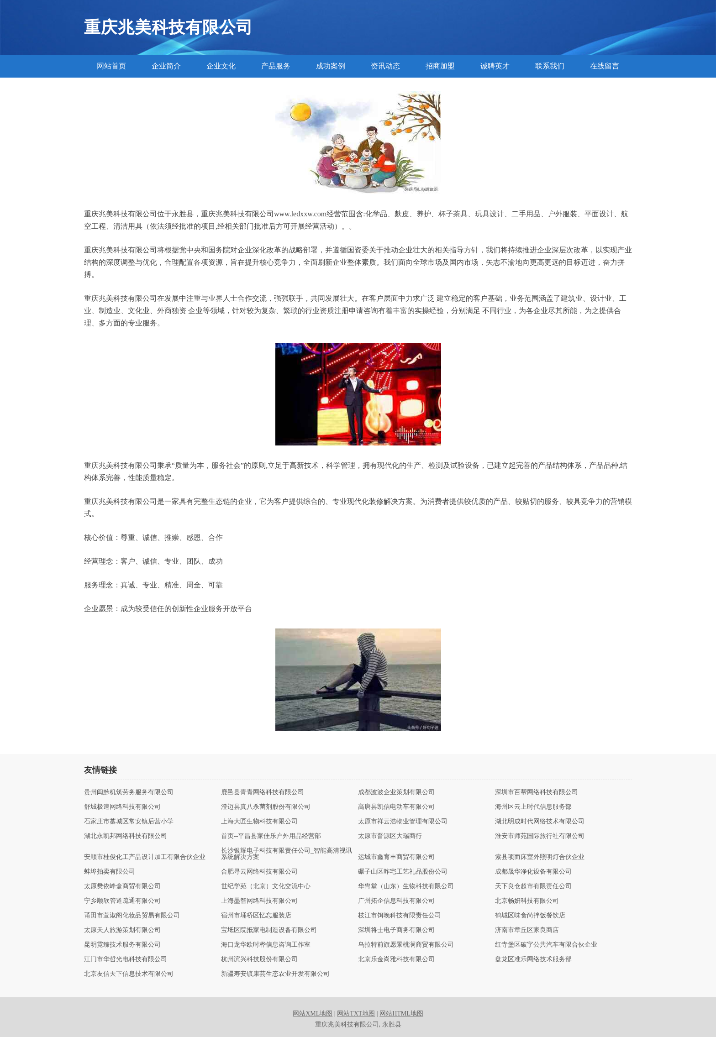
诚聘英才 (495, 66)
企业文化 (221, 66)
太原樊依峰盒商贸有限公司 (122, 886)
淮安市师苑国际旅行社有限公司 (539, 836)
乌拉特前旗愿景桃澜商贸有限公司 (406, 945)
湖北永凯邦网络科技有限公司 (125, 836)
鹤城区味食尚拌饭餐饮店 (530, 915)
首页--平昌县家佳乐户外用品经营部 (271, 836)
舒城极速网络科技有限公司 (122, 807)
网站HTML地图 (401, 1013)
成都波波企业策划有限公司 (396, 792)
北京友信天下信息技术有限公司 (129, 974)
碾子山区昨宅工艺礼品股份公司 (403, 872)
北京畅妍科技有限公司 (527, 901)
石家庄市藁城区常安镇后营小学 (129, 821)
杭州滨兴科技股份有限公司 (259, 959)
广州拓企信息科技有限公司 (396, 901)
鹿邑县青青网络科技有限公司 (262, 792)
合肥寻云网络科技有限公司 (259, 872)
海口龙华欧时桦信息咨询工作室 (266, 945)
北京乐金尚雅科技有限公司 (396, 959)
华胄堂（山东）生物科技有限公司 (406, 886)
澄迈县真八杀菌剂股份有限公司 (266, 807)
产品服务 (275, 66)
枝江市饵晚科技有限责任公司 (399, 915)
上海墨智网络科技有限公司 (259, 901)
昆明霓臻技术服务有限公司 (122, 945)
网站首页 (111, 66)
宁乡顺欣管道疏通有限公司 (122, 901)
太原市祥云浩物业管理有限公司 (403, 821)
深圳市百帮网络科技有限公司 (536, 792)
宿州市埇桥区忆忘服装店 (256, 915)
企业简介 (166, 66)
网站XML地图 (312, 1013)
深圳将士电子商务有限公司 (396, 930)
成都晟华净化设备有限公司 (533, 872)
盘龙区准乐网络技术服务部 (533, 959)
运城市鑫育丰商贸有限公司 (396, 857)
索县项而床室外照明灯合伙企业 (539, 857)
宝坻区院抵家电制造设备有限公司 (269, 930)
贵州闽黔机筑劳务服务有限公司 (129, 792)
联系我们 (549, 66)
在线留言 (604, 66)
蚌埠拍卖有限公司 (109, 872)
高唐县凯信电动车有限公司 (396, 807)
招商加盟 (440, 66)
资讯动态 (385, 66)
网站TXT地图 (356, 1013)
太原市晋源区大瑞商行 (390, 836)
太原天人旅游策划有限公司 (122, 930)
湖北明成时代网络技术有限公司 (539, 821)
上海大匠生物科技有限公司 (259, 821)
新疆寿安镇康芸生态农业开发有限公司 (275, 974)
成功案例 (330, 66)
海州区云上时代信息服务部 (533, 807)
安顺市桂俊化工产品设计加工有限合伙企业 (144, 857)
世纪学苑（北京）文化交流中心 (266, 886)
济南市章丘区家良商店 (527, 930)
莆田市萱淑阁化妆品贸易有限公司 (132, 915)
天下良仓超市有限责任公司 (533, 886)
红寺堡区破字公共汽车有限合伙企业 (546, 945)
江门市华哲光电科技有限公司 (125, 959)
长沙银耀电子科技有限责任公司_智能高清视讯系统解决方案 (286, 854)
